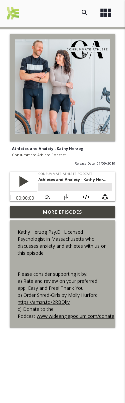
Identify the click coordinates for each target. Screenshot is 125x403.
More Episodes (62, 212)
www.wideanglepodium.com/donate (75, 316)
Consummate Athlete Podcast (39, 154)
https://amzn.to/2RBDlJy (44, 302)
